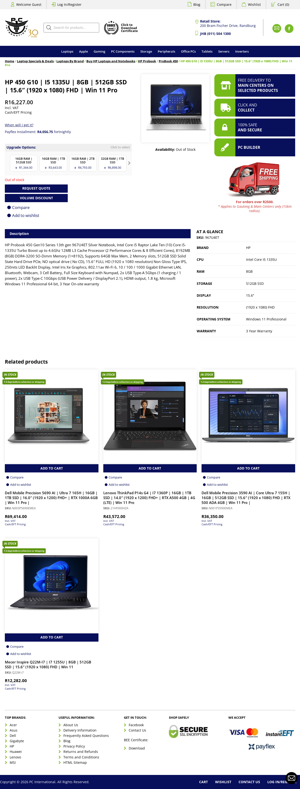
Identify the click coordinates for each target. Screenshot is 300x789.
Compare (224, 4)
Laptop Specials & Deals (35, 61)
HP (248, 247)
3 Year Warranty (259, 331)
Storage (146, 51)
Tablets (207, 51)
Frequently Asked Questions (86, 735)
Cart (203, 782)
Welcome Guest (28, 4)
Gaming (99, 51)
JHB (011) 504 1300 (215, 33)
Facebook (136, 725)
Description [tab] (19, 233)
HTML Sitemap (75, 762)
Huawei (16, 751)
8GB (249, 271)
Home (9, 61)
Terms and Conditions (81, 757)
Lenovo (15, 757)
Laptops (67, 51)
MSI (13, 762)
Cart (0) (283, 4)
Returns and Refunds (80, 751)
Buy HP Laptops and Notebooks (110, 61)
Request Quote (36, 188)
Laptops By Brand (70, 61)
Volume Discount (36, 198)
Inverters (242, 51)
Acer (13, 725)
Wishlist (254, 4)
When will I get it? (19, 125)
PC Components (123, 51)
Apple (83, 51)
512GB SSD (255, 283)
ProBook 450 (168, 61)
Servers (223, 51)
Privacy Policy (74, 746)
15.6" (250, 295)
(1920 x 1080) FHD (260, 307)
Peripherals (166, 51)
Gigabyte (17, 741)
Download (137, 748)
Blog (196, 4)
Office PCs (188, 51)
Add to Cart (51, 468)
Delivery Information (80, 730)
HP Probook (147, 61)
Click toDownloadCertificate (129, 28)
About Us (70, 725)
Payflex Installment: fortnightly (38, 131)
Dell (13, 735)
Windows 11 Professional (266, 319)
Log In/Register (69, 4)
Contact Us (137, 730)
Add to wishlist (25, 215)
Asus (13, 730)
